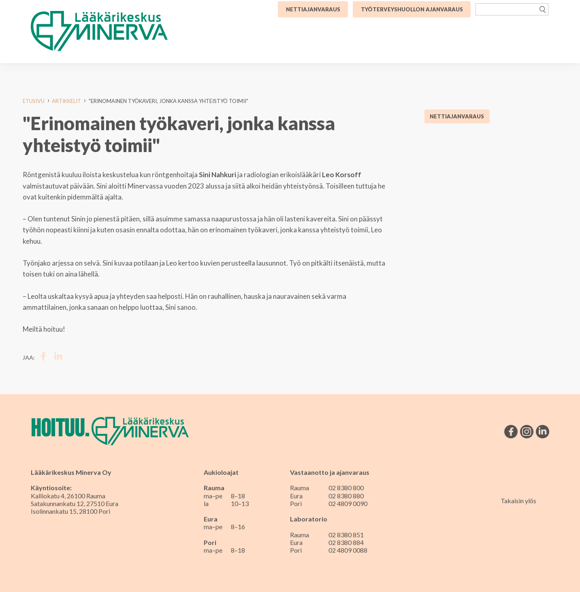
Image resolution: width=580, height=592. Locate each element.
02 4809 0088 (347, 550)
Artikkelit (66, 101)
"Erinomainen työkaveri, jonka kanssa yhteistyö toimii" (168, 101)
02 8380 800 (346, 487)
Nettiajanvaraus (457, 116)
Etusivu (34, 101)
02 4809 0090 (347, 503)
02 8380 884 (346, 542)
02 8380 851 (346, 534)
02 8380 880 (346, 496)
